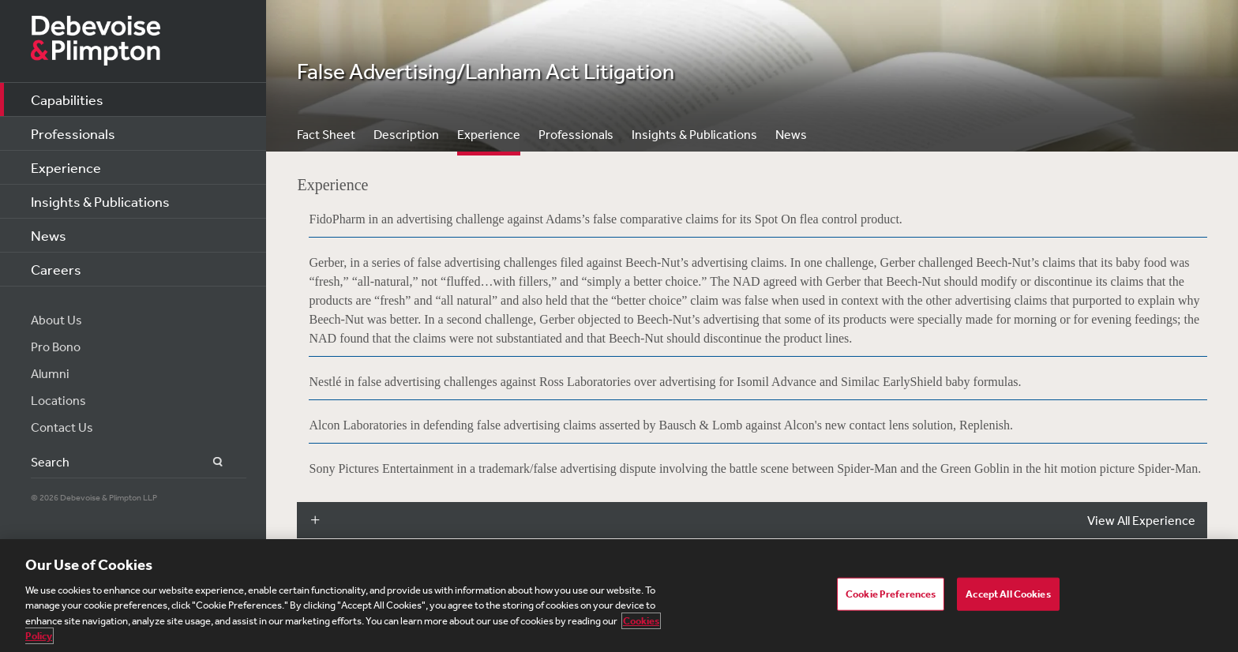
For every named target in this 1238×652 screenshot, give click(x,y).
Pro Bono (56, 346)
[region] (619, 595)
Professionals (73, 133)
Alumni (50, 373)
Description (406, 134)
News (48, 235)
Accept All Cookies (1008, 594)
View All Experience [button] (1141, 520)
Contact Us (62, 427)
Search (209, 462)
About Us (56, 320)
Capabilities (67, 99)
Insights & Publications (100, 201)
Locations (58, 400)
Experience (66, 167)
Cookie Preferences (891, 594)
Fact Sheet (326, 134)
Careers (56, 269)
